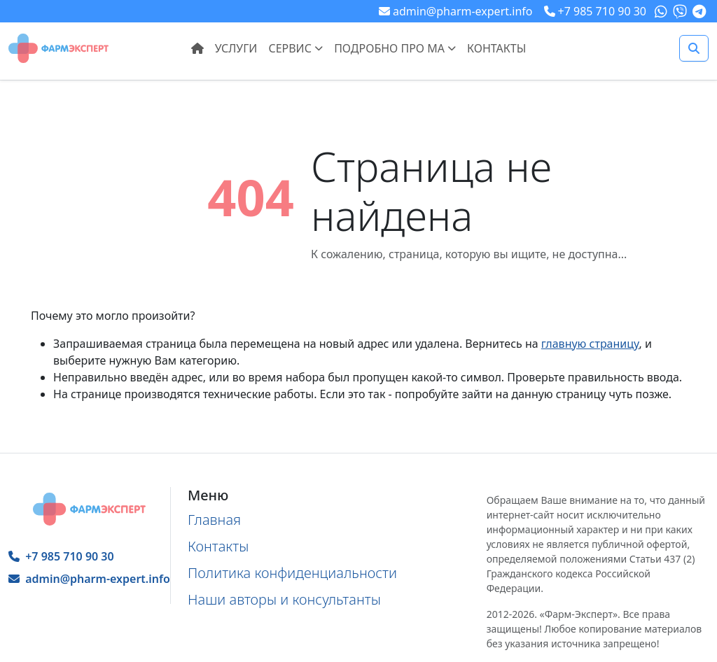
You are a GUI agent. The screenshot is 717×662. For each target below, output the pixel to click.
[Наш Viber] (681, 11)
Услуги (236, 48)
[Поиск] (694, 48)
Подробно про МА (395, 48)
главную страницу (590, 343)
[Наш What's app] (662, 11)
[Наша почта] (456, 11)
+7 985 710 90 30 (60, 556)
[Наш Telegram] (700, 11)
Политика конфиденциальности (292, 572)
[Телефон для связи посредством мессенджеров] (595, 11)
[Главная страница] (58, 47)
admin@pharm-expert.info (89, 578)
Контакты (496, 48)
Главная (214, 519)
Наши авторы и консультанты (284, 599)
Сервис (295, 48)
